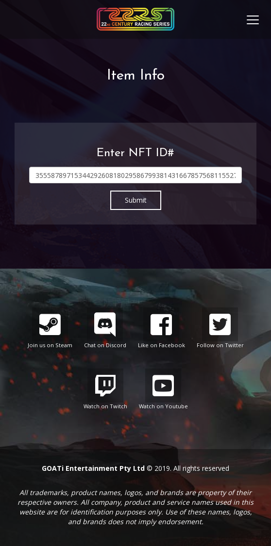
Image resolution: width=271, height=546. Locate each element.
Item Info (136, 75)
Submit (136, 200)
